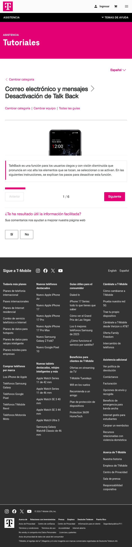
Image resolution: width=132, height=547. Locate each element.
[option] (66, 170)
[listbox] (66, 170)
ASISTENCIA (11, 17)
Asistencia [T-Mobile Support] (11, 34)
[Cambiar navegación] (118, 17)
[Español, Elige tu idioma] (118, 70)
